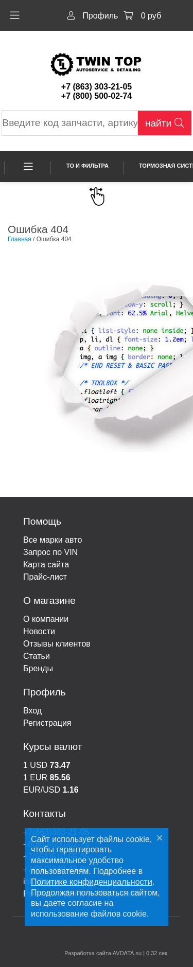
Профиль (92, 15)
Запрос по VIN (50, 552)
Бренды (38, 668)
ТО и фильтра (87, 166)
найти (164, 123)
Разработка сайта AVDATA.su (103, 953)
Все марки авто (52, 539)
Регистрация (47, 723)
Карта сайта (46, 564)
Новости (39, 631)
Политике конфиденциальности (91, 882)
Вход (32, 710)
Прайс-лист (45, 576)
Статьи (36, 656)
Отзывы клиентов (57, 643)
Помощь (42, 521)
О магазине (49, 600)
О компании (45, 619)
